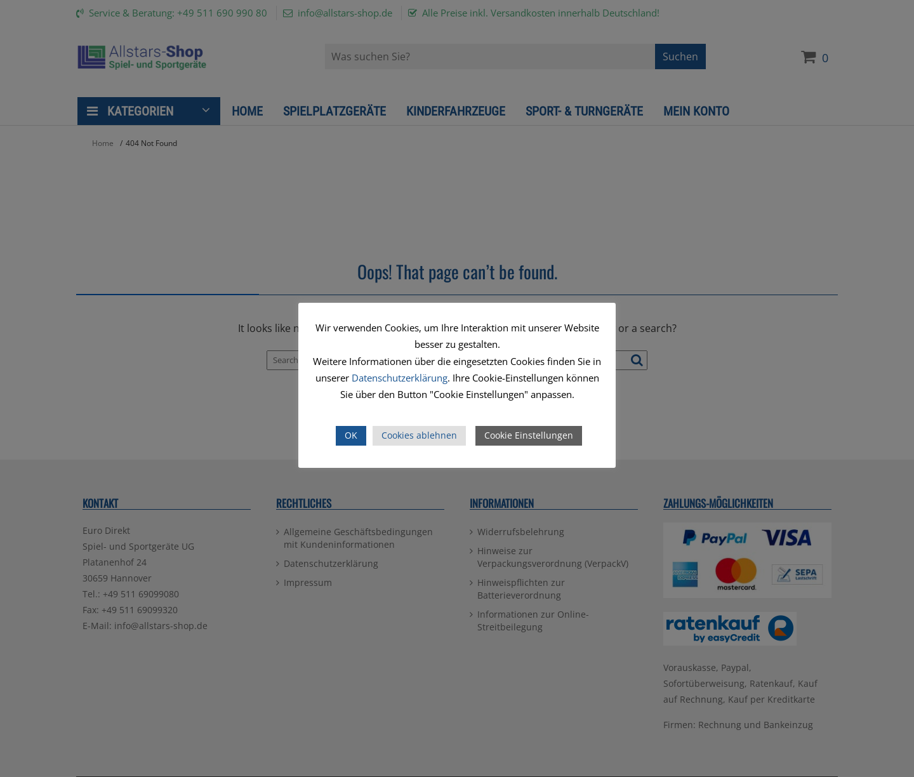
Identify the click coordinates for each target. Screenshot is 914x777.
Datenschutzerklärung (399, 377)
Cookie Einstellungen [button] (528, 435)
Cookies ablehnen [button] (419, 435)
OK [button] (351, 435)
